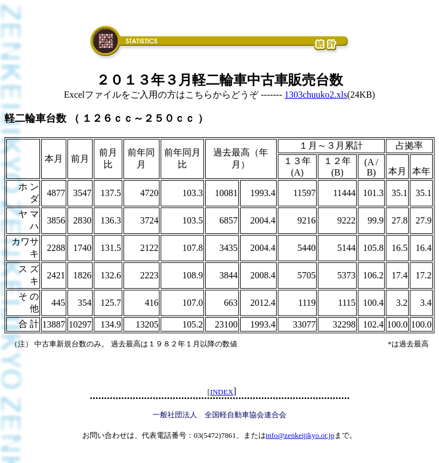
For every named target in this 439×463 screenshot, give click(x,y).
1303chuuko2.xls (316, 94)
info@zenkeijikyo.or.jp (300, 435)
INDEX (221, 392)
